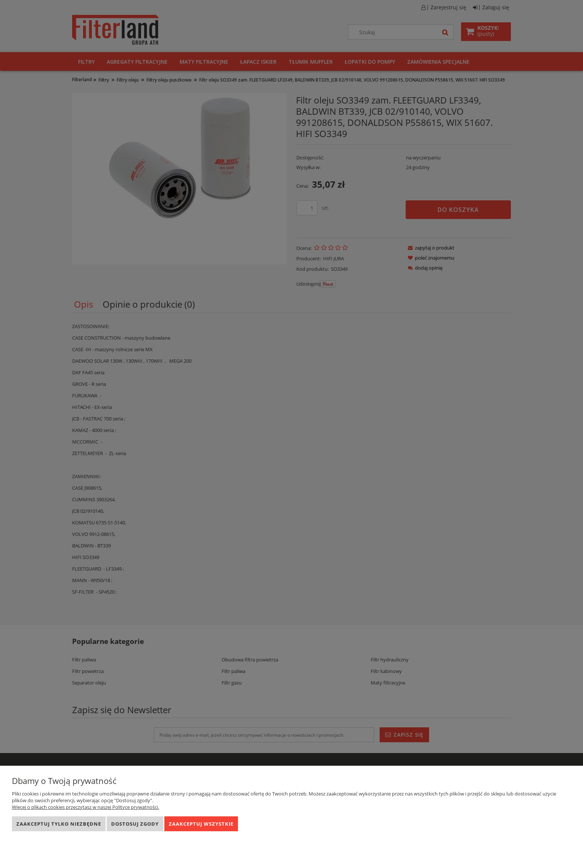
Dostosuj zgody (135, 823)
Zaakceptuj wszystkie (201, 823)
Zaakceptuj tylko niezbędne (58, 823)
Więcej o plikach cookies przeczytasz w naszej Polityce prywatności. (85, 807)
